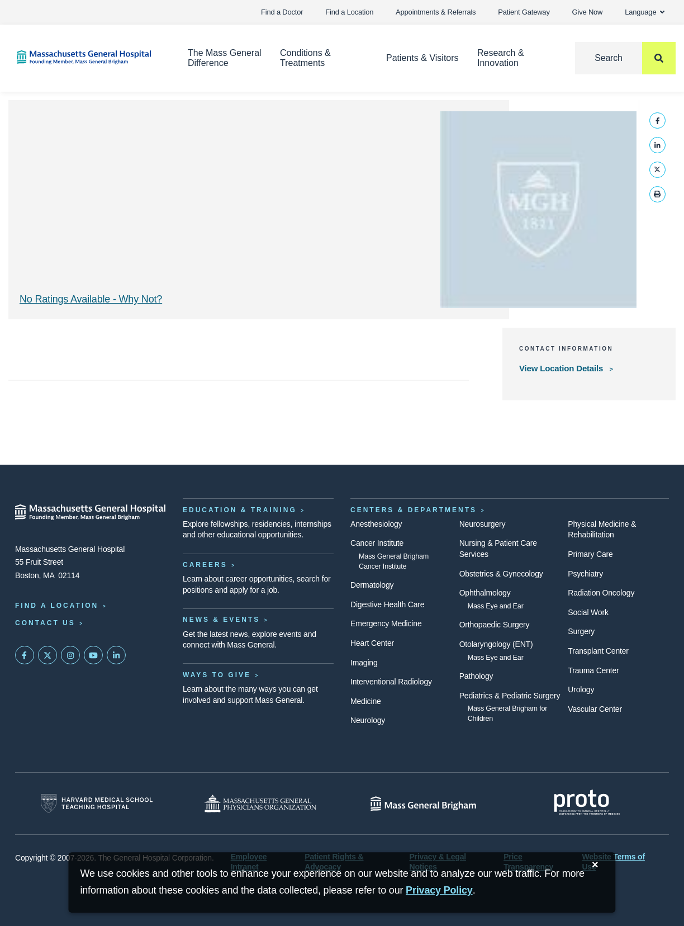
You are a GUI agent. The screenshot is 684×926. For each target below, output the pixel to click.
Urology (581, 689)
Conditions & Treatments (305, 58)
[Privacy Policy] (439, 890)
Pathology (476, 676)
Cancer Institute (376, 542)
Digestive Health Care (387, 604)
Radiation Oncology (601, 592)
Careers (205, 565)
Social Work (588, 612)
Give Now (587, 12)
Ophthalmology (485, 592)
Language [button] (644, 12)
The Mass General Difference (225, 58)
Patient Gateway (523, 12)
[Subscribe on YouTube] (93, 655)
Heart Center (372, 643)
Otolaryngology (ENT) (496, 644)
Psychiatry (585, 573)
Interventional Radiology (391, 681)
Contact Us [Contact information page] (45, 623)
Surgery (581, 631)
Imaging (364, 662)
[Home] (85, 57)
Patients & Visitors (422, 58)
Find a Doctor (282, 12)
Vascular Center (595, 709)
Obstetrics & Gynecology (501, 573)
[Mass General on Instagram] (70, 655)
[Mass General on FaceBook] (24, 655)
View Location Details (562, 368)
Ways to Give (217, 675)
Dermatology (371, 584)
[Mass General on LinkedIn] (116, 655)
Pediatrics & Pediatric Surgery (509, 695)
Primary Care (590, 554)
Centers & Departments (413, 510)
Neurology (367, 720)
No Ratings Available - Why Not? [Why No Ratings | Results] (91, 299)
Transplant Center (598, 650)
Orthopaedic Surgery (494, 624)
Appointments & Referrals (436, 12)
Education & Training (240, 510)
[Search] (625, 58)
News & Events (221, 619)
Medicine (365, 701)
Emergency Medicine (385, 623)
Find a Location (349, 12)
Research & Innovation (500, 58)
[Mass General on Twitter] (47, 655)
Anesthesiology (376, 523)
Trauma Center (593, 670)
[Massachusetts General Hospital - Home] (90, 512)
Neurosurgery (482, 523)
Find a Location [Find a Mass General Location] (56, 606)
